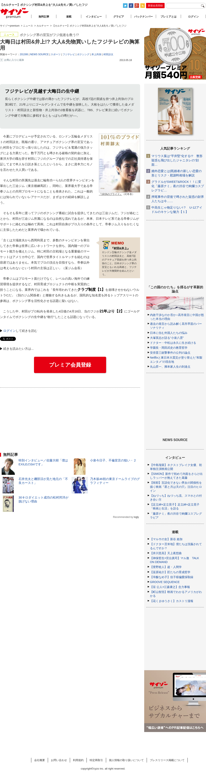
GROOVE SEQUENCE (165, 582)
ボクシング (83, 54)
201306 (24, 54)
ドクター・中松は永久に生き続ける (173, 342)
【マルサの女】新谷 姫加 (166, 539)
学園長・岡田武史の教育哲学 (168, 347)
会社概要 (39, 760)
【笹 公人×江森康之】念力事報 (170, 587)
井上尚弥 (96, 54)
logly (136, 517)
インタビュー (94, 16)
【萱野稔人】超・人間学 (166, 567)
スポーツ (56, 54)
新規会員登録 (155, 5)
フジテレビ (69, 54)
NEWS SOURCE (39, 54)
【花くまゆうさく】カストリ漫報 (171, 601)
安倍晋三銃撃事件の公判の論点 (170, 352)
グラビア (118, 16)
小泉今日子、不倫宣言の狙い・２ (113, 460)
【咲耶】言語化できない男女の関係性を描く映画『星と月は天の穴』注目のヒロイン (176, 486)
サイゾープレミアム (14, 13)
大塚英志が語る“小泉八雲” (167, 337)
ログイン (9, 331)
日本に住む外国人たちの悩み (168, 332)
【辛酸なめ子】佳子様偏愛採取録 (171, 577)
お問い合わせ (59, 760)
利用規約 (78, 760)
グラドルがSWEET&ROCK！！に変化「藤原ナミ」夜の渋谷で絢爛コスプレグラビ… (177, 186)
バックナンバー (143, 16)
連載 (68, 16)
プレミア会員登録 (70, 365)
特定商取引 (96, 760)
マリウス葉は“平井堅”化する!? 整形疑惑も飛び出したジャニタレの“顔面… (176, 160)
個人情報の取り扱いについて (126, 760)
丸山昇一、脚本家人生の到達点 (170, 366)
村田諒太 (108, 54)
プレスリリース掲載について (167, 760)
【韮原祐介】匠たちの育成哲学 (170, 572)
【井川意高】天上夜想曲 (166, 553)
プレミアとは (168, 16)
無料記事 (44, 16)
